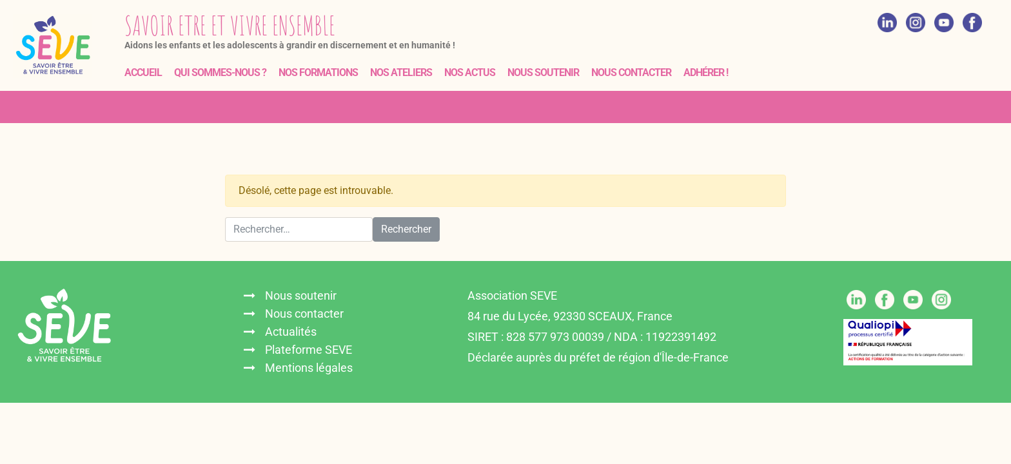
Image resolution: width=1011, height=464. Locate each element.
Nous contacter (631, 72)
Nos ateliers (401, 72)
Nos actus (469, 72)
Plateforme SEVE (308, 349)
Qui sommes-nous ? (220, 72)
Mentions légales (309, 367)
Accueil (143, 72)
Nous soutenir (543, 72)
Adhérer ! (705, 72)
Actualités (291, 331)
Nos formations (318, 72)
